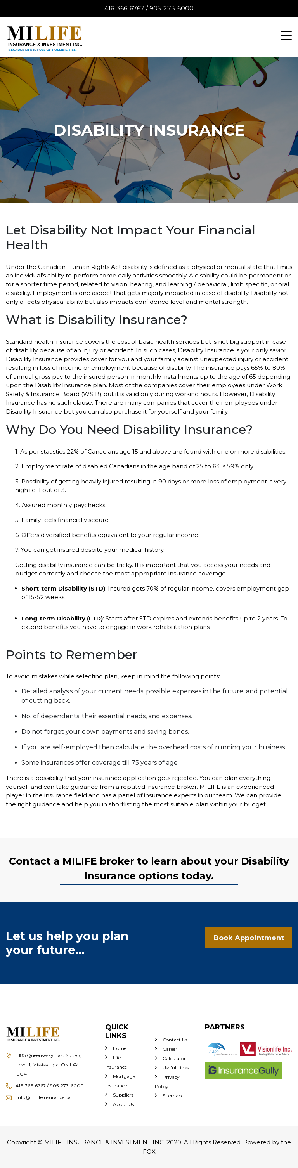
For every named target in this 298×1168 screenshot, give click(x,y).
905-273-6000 (171, 8)
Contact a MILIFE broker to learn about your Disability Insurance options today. (149, 868)
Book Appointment (248, 938)
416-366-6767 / (126, 8)
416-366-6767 (32, 1085)
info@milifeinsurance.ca (38, 1097)
